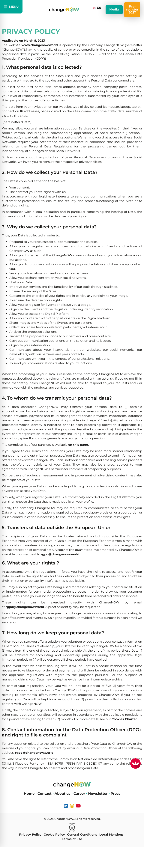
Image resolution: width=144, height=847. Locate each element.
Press (115, 794)
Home (29, 794)
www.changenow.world (40, 45)
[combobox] (97, 7)
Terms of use (72, 839)
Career (79, 794)
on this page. (78, 444)
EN (97, 8)
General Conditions (82, 834)
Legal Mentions (111, 834)
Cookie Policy (54, 834)
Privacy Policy (30, 834)
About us (62, 794)
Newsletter (98, 794)
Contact (45, 794)
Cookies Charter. (125, 719)
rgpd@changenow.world (60, 554)
